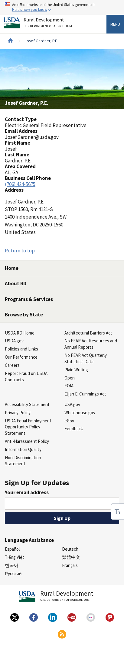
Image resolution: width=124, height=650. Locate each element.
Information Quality (23, 449)
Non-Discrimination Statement (23, 461)
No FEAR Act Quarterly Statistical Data (85, 358)
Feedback (73, 428)
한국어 (11, 565)
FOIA (68, 386)
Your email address (27, 492)
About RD (15, 283)
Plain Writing (76, 370)
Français (70, 565)
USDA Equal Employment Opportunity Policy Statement (28, 427)
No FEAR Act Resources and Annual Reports (90, 344)
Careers (12, 365)
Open (69, 378)
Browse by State (24, 314)
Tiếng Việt (14, 557)
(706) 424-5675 (20, 184)
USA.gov (72, 404)
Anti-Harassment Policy (27, 441)
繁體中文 (71, 557)
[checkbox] (117, 512)
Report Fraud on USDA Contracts (26, 376)
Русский (13, 573)
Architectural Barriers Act (88, 333)
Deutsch (70, 549)
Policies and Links (21, 349)
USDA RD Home (19, 333)
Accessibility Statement (27, 404)
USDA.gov (14, 341)
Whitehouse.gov (79, 412)
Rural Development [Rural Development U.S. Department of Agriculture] (49, 23)
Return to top (20, 250)
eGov (69, 421)
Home (11, 268)
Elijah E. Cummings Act (85, 394)
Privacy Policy (18, 412)
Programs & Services (29, 299)
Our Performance (21, 357)
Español (12, 549)
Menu (115, 24)
